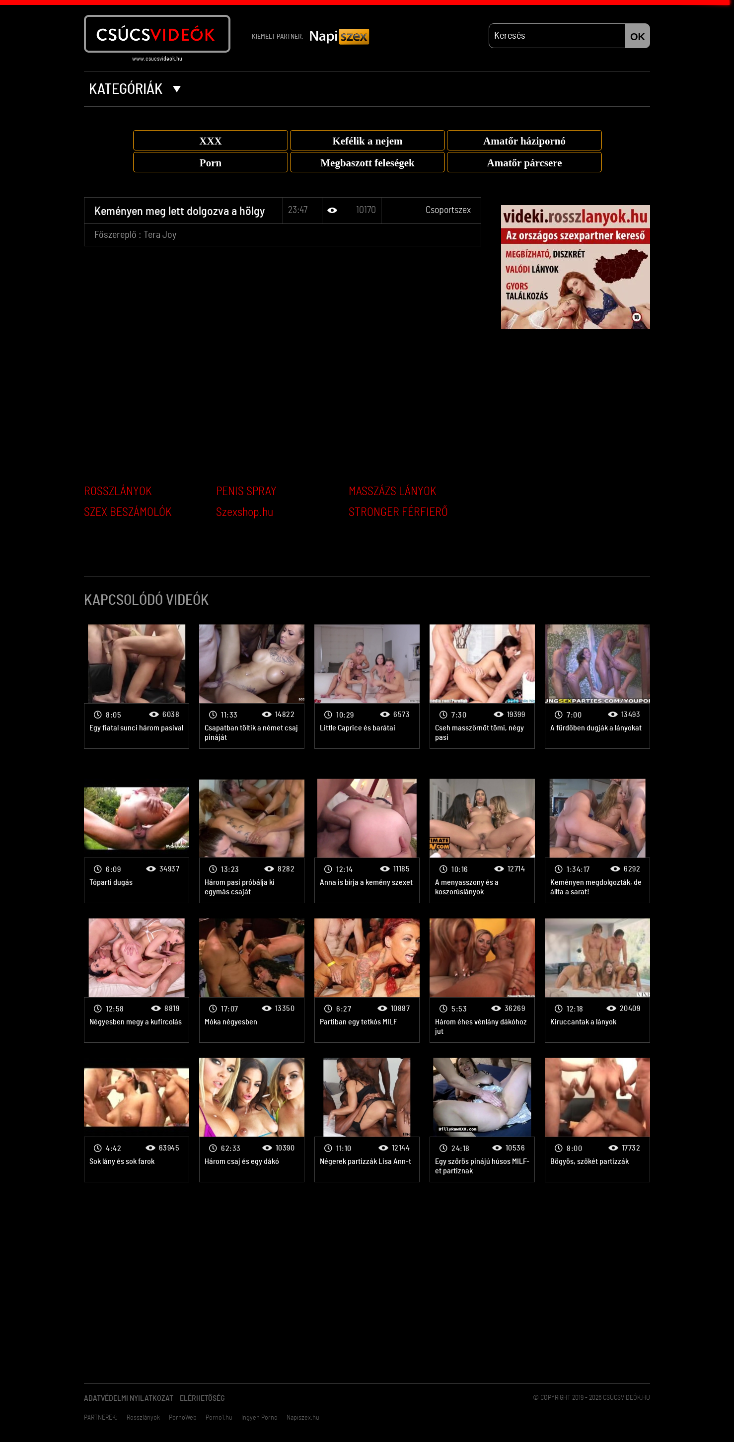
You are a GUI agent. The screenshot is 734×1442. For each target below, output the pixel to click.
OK (637, 36)
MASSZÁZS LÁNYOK (393, 492)
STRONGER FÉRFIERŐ (398, 512)
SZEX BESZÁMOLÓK (128, 512)
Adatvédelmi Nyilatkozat (128, 1398)
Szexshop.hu (244, 512)
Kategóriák (135, 89)
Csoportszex (448, 210)
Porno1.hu (219, 1417)
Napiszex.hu (303, 1417)
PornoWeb (183, 1417)
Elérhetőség (202, 1398)
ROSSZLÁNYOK (118, 492)
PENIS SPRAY (246, 492)
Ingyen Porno (259, 1417)
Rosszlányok (143, 1417)
